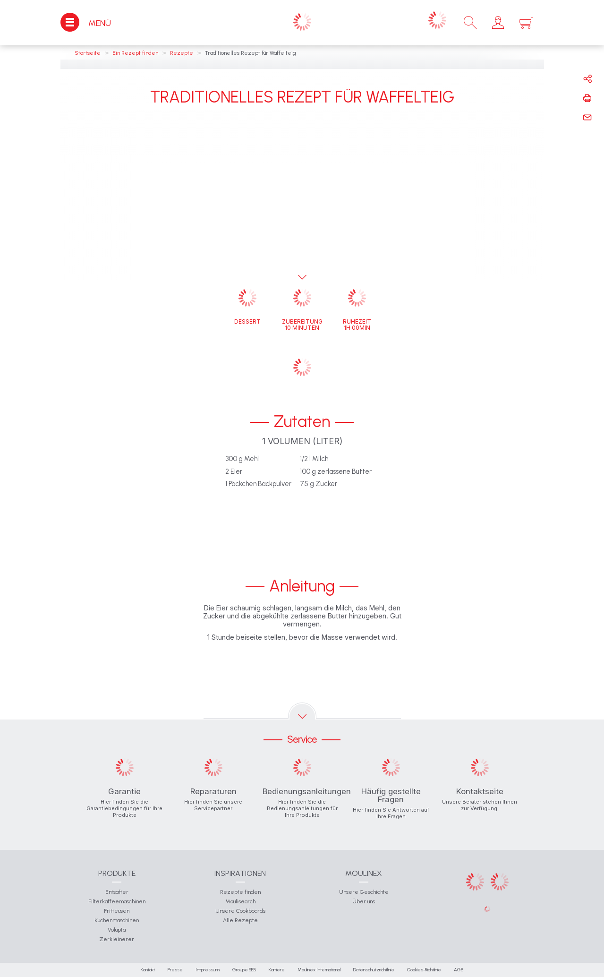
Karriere (277, 970)
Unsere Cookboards (240, 911)
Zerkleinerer (116, 939)
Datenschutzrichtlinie (373, 970)
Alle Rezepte (240, 920)
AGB (458, 970)
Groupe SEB (244, 970)
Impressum (208, 970)
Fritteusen (116, 911)
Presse (175, 970)
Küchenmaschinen (116, 920)
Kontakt (148, 970)
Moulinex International (319, 970)
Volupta (117, 929)
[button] (498, 22)
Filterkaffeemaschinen (116, 901)
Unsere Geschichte (364, 892)
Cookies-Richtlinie (424, 970)
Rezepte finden (240, 892)
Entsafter (116, 892)
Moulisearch (240, 901)
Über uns (363, 901)
